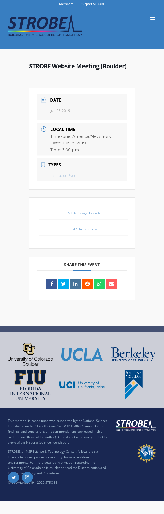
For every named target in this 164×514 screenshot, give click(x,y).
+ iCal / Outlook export (83, 229)
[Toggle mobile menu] (153, 17)
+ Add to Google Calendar (83, 213)
